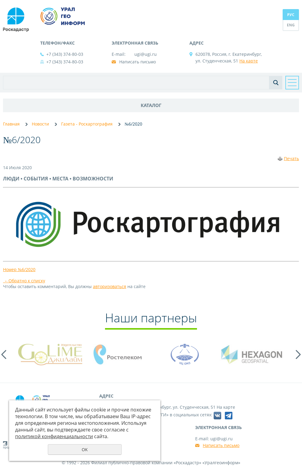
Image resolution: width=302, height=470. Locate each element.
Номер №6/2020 (19, 269)
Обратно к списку (24, 281)
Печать (291, 158)
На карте (248, 61)
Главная (11, 124)
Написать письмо (137, 62)
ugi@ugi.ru (145, 54)
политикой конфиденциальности (54, 436)
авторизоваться (109, 286)
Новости (40, 124)
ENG (291, 25)
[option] (50, 354)
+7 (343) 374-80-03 (64, 54)
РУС (290, 14)
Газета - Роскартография (87, 124)
